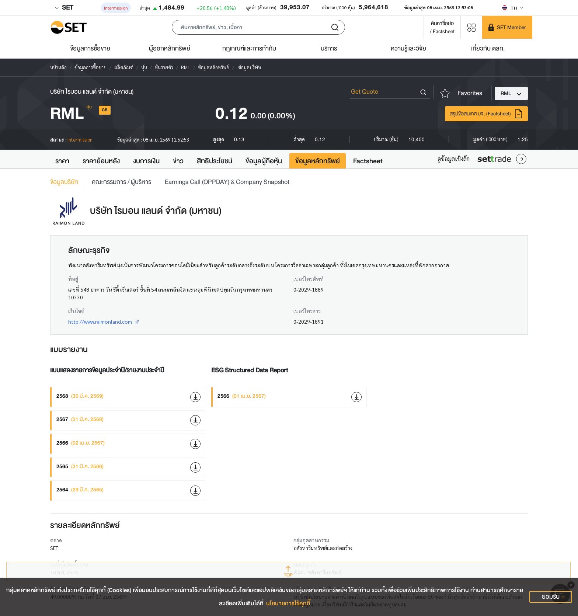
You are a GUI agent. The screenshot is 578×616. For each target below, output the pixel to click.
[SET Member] (507, 27)
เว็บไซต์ (76, 310)
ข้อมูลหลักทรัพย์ (317, 161)
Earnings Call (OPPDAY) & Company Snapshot (227, 182)
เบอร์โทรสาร (307, 310)
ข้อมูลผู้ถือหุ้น (264, 161)
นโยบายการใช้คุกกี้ (288, 603)
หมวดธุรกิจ (305, 564)
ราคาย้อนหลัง (101, 161)
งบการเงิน (146, 161)
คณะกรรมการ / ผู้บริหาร (121, 182)
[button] (258, 27)
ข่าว (178, 161)
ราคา (62, 161)
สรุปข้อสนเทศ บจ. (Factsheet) (486, 113)
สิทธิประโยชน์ (214, 161)
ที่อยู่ (73, 278)
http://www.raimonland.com (103, 321)
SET (64, 7)
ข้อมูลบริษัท (64, 182)
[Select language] (512, 7)
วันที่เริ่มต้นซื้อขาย (69, 564)
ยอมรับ (551, 596)
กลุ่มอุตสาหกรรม (311, 540)
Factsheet (368, 161)
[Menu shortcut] (471, 27)
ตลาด (56, 540)
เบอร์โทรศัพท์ (308, 278)
